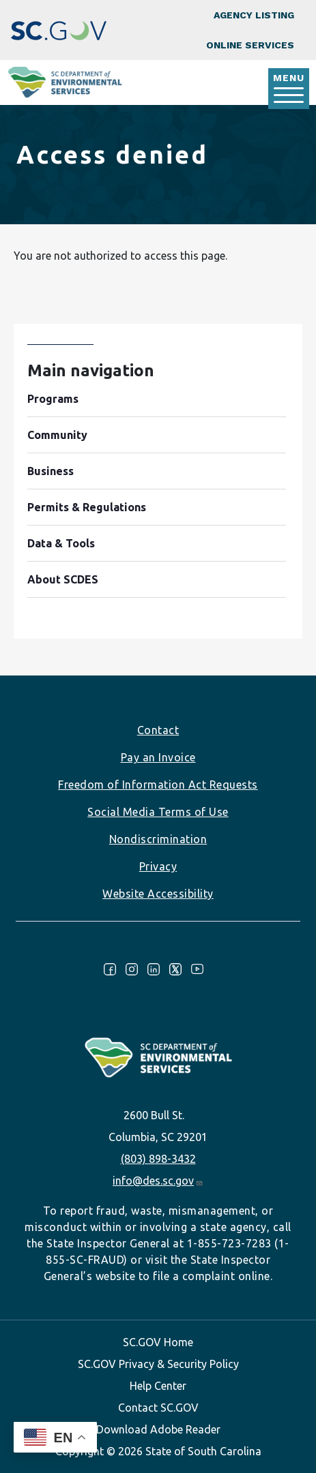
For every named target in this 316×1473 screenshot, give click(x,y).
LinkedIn (153, 969)
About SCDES (62, 579)
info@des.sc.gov (158, 1180)
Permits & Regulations (86, 507)
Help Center (158, 1386)
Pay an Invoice (158, 757)
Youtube (197, 969)
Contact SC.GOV (158, 1407)
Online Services (250, 45)
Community (57, 435)
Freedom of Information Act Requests (158, 784)
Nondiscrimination (158, 839)
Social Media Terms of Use (158, 812)
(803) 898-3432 (158, 1159)
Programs (52, 399)
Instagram (132, 969)
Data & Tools (61, 543)
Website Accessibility (158, 893)
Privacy (158, 866)
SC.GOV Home (158, 1342)
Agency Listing (254, 15)
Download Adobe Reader (158, 1429)
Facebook (110, 969)
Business (50, 471)
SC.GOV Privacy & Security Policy (158, 1364)
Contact (158, 730)
